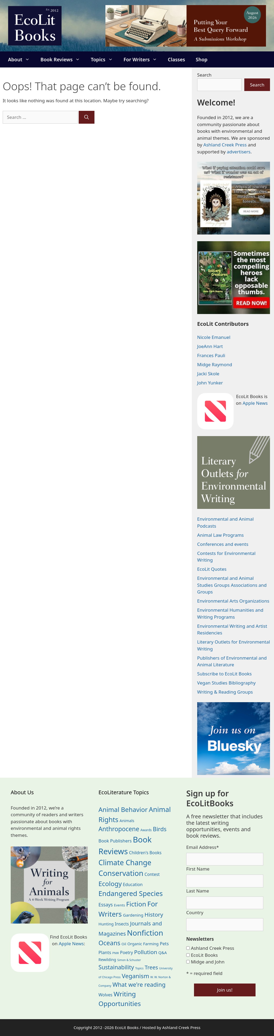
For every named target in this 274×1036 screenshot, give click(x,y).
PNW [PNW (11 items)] (115, 953)
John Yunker (210, 383)
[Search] (86, 117)
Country (194, 912)
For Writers (143, 59)
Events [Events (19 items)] (119, 905)
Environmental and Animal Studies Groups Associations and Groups (232, 585)
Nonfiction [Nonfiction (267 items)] (145, 933)
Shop (202, 59)
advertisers (238, 152)
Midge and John (207, 962)
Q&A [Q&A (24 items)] (162, 952)
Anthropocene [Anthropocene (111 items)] (118, 829)
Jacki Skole (208, 373)
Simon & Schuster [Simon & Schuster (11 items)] (129, 960)
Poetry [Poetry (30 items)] (126, 952)
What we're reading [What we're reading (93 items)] (138, 984)
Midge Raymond (214, 364)
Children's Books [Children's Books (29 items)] (145, 853)
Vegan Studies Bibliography (226, 683)
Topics (104, 59)
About (21, 59)
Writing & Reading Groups (225, 692)
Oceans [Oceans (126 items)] (109, 943)
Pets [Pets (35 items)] (164, 943)
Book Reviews (62, 59)
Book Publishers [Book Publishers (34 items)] (115, 841)
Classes (176, 59)
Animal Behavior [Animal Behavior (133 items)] (123, 809)
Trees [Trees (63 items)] (151, 967)
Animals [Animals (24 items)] (127, 820)
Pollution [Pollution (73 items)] (145, 952)
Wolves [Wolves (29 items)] (105, 995)
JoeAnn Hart (210, 346)
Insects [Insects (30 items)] (122, 924)
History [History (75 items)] (153, 914)
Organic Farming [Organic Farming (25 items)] (143, 943)
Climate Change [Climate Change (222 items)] (124, 862)
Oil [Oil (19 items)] (123, 944)
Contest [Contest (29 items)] (152, 874)
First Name (198, 869)
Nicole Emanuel (213, 337)
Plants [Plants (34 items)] (104, 952)
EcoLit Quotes (212, 569)
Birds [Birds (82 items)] (159, 829)
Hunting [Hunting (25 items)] (106, 924)
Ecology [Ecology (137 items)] (110, 883)
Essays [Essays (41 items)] (105, 904)
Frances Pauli (211, 355)
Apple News (255, 403)
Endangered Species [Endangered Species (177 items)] (130, 893)
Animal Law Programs (220, 535)
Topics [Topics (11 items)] (139, 968)
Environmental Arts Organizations (233, 601)
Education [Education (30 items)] (133, 884)
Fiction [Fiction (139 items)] (136, 903)
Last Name (197, 891)
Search (204, 75)
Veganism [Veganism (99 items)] (135, 976)
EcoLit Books (204, 955)
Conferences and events (222, 544)
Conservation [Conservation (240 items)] (120, 873)
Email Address (202, 847)
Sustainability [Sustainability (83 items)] (116, 967)
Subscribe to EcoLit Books (224, 674)
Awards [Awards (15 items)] (146, 830)
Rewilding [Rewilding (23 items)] (107, 959)
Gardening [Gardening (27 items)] (133, 915)
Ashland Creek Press (225, 145)
